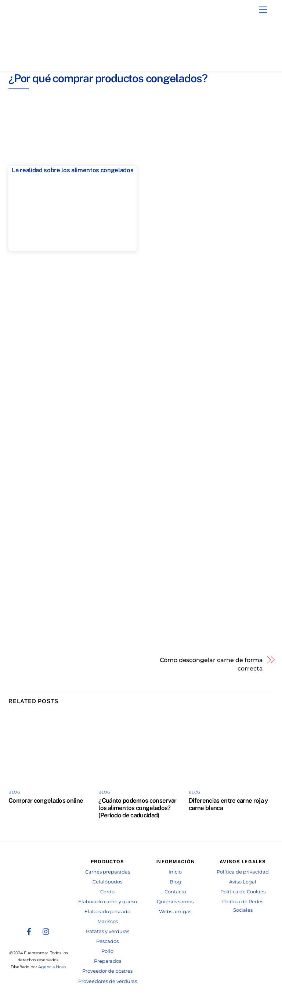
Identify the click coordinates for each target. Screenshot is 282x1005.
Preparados (107, 960)
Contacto (175, 891)
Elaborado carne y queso (107, 901)
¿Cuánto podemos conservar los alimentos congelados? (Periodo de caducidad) (137, 807)
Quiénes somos (175, 901)
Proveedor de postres (107, 970)
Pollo (107, 950)
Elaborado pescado (107, 911)
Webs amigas (175, 911)
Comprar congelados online (45, 799)
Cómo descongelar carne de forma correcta (211, 663)
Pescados (107, 940)
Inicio (175, 871)
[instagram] (46, 930)
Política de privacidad (243, 871)
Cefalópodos (107, 881)
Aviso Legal (242, 881)
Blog (14, 791)
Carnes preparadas (107, 871)
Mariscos (107, 920)
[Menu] (263, 10)
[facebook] (29, 930)
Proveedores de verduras (107, 980)
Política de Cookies (242, 891)
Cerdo (107, 891)
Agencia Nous (52, 966)
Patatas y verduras (107, 930)
